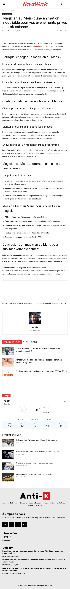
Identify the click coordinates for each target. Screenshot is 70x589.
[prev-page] (3, 382)
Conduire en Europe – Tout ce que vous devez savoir (36, 463)
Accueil (4, 10)
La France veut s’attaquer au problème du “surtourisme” (37, 440)
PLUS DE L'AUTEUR (30, 342)
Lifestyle (6, 556)
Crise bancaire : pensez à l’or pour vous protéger (34, 474)
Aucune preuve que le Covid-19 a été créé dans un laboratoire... (40, 451)
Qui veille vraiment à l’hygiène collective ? (52, 303)
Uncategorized (14, 10)
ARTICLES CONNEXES (12, 342)
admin (7, 31)
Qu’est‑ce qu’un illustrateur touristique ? (18, 303)
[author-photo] (35, 324)
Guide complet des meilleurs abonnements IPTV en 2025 (41, 371)
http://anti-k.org (35, 330)
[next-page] (7, 382)
